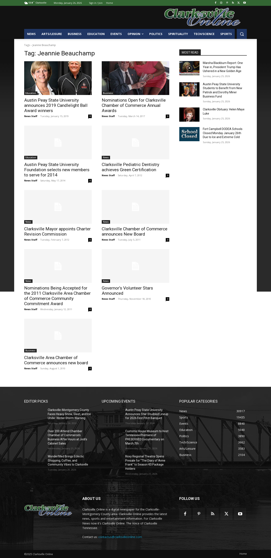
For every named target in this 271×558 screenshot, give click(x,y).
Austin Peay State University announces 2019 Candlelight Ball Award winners (56, 105)
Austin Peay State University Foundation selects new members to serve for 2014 (56, 169)
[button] (242, 34)
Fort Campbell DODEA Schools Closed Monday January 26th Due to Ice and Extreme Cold (222, 133)
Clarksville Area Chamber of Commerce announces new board (56, 360)
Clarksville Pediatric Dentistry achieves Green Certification (130, 167)
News (106, 157)
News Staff (30, 116)
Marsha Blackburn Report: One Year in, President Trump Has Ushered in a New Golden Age (223, 67)
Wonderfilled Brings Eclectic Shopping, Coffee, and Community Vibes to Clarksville (68, 460)
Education (30, 93)
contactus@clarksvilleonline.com (120, 537)
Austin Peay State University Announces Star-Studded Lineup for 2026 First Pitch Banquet (146, 414)
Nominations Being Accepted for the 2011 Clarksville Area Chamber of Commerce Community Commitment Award (57, 296)
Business (108, 93)
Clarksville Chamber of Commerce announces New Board (134, 231)
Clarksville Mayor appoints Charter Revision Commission (57, 231)
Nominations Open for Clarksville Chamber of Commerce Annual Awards (134, 105)
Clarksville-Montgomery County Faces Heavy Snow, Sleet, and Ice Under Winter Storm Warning (69, 414)
